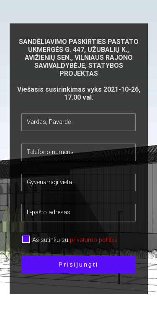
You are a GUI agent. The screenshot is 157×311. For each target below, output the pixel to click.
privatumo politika (94, 240)
